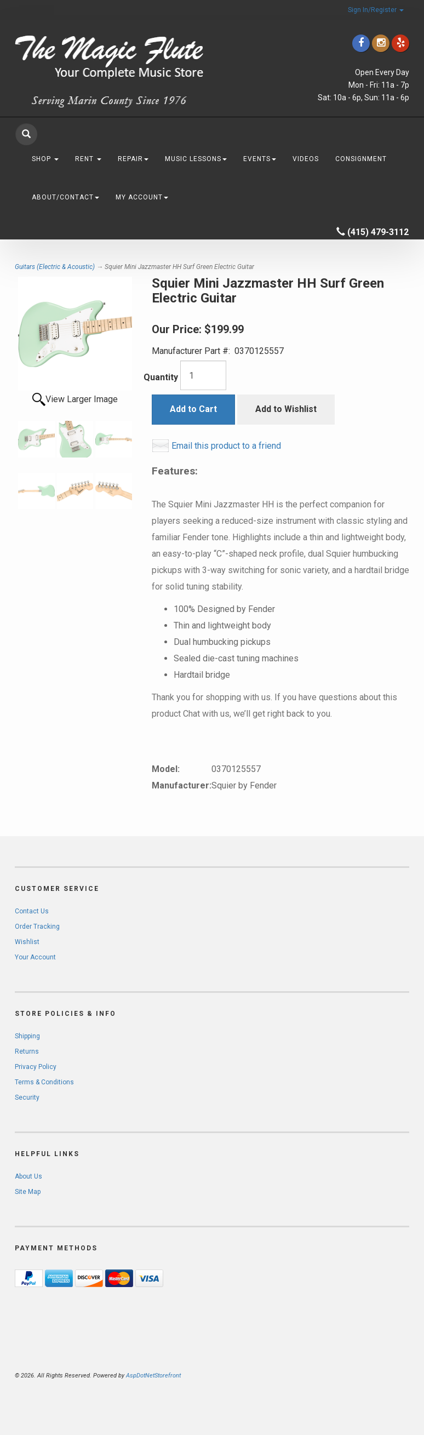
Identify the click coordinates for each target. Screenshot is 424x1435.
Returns (27, 1051)
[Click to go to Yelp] (400, 43)
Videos (306, 159)
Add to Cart (193, 409)
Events (259, 159)
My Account (142, 197)
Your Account (35, 957)
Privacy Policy (35, 1067)
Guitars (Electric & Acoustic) (55, 267)
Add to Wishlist (286, 409)
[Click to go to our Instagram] (380, 43)
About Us (28, 1176)
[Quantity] (203, 375)
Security (27, 1097)
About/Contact (65, 197)
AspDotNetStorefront (153, 1375)
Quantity (161, 377)
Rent (88, 159)
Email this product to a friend (226, 446)
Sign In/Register (376, 10)
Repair (133, 159)
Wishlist (27, 942)
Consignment (361, 159)
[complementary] (344, 1374)
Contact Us (32, 911)
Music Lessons (196, 159)
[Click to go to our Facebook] (361, 43)
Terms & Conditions (44, 1082)
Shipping (27, 1036)
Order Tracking (37, 926)
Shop (45, 159)
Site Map (28, 1192)
